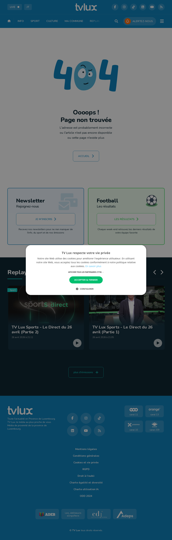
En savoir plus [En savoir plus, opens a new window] (93, 266)
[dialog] (86, 270)
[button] (86, 272)
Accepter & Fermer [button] (86, 279)
